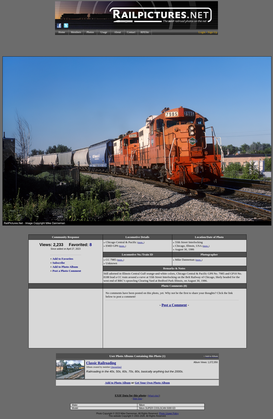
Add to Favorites (62, 258)
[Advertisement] (136, 46)
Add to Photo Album (65, 266)
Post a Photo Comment (67, 270)
